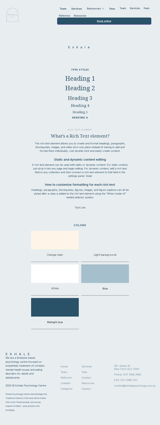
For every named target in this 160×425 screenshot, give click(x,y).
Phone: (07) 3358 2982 (127, 374)
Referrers (64, 15)
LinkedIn (66, 383)
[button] (95, 8)
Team (63, 8)
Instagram (66, 388)
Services (76, 8)
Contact (86, 377)
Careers (86, 388)
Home (64, 366)
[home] (12, 15)
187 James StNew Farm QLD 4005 (126, 367)
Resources (80, 15)
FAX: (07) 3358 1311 (125, 380)
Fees (112, 8)
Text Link (80, 207)
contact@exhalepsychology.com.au (134, 385)
